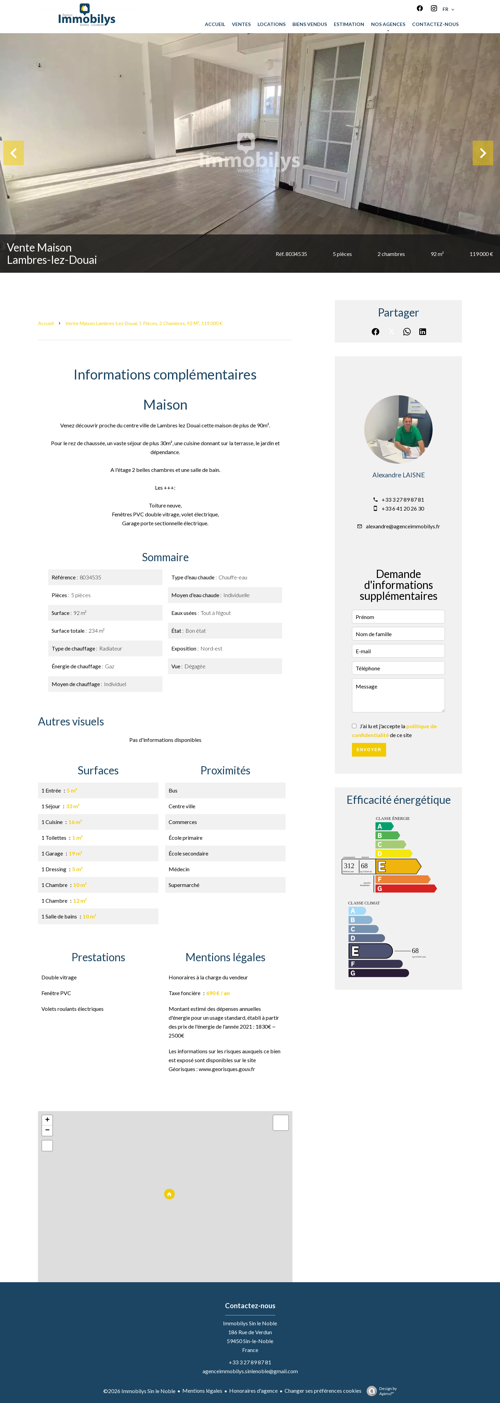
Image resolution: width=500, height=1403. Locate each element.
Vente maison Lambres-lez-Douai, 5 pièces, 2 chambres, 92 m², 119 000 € (143, 323)
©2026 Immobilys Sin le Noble (139, 1391)
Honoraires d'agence (253, 1390)
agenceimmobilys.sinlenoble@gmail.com (250, 1371)
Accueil (46, 323)
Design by (380, 1391)
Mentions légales (202, 1390)
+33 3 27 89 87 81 (403, 499)
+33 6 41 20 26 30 (403, 508)
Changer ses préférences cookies (323, 1390)
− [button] (47, 1130)
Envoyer (369, 749)
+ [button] (47, 1120)
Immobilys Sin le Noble (250, 1323)
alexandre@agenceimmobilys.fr (403, 526)
